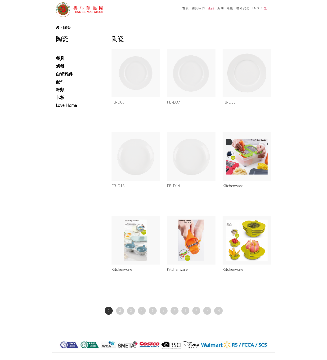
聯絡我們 (243, 8)
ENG (255, 8)
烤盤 (60, 66)
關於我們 (198, 8)
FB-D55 (229, 102)
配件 (60, 82)
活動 (230, 8)
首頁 (185, 8)
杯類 (60, 90)
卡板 (60, 98)
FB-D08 (118, 102)
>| (218, 310)
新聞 (220, 8)
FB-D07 (173, 102)
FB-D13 (118, 186)
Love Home (66, 106)
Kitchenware (233, 186)
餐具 (60, 59)
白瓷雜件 (64, 74)
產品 (211, 8)
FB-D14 (173, 186)
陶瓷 (67, 28)
